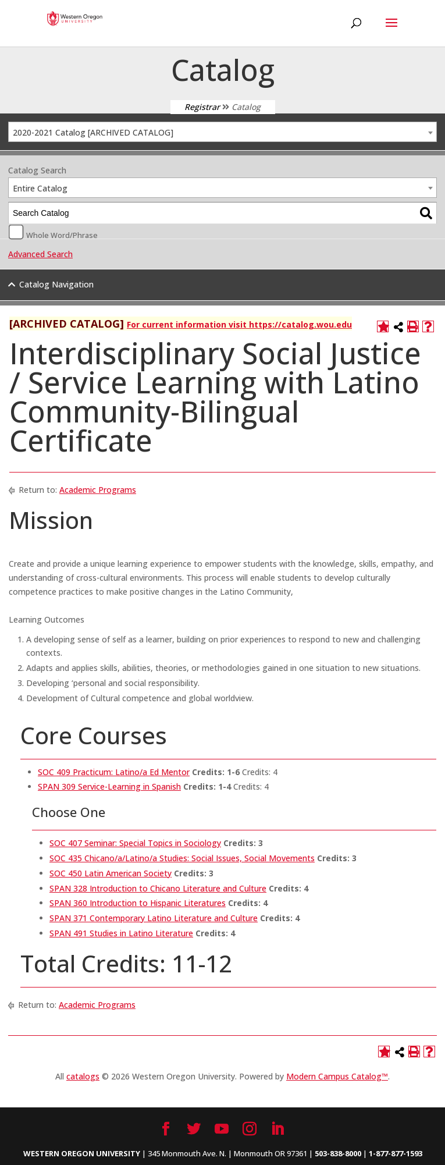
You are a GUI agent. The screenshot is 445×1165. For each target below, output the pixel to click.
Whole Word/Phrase (62, 234)
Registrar (202, 106)
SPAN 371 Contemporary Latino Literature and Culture (153, 918)
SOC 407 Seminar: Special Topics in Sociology (135, 842)
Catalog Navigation (56, 284)
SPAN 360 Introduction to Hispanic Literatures (137, 902)
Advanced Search (40, 254)
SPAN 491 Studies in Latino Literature (121, 933)
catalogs (82, 1076)
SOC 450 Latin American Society (110, 873)
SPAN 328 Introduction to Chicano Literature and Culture (157, 888)
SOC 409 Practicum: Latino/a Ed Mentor (114, 771)
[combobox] (222, 132)
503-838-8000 (338, 1153)
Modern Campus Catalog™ (337, 1076)
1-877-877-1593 (395, 1153)
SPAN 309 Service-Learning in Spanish (109, 786)
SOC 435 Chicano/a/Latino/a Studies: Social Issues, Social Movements (182, 858)
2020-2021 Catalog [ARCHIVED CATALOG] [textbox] (93, 132)
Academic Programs (97, 489)
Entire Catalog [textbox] (40, 188)
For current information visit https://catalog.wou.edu (239, 324)
